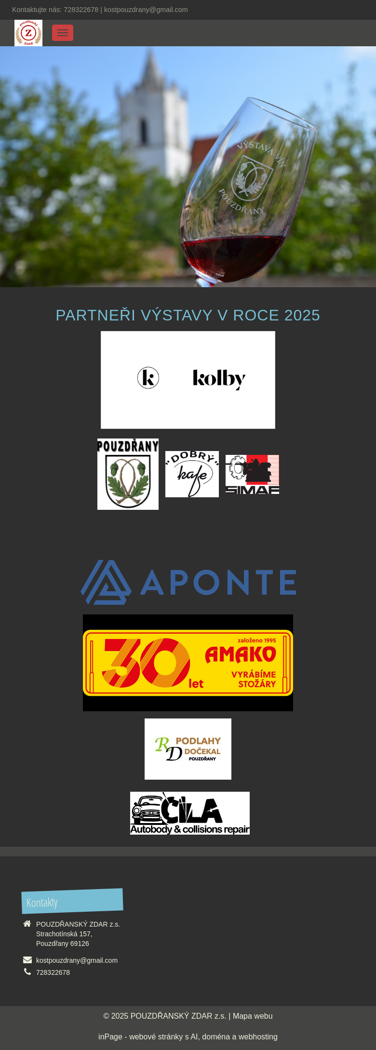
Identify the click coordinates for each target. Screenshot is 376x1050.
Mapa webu (253, 1016)
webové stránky (156, 1037)
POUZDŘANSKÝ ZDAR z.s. (179, 1016)
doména (216, 1037)
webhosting (258, 1037)
